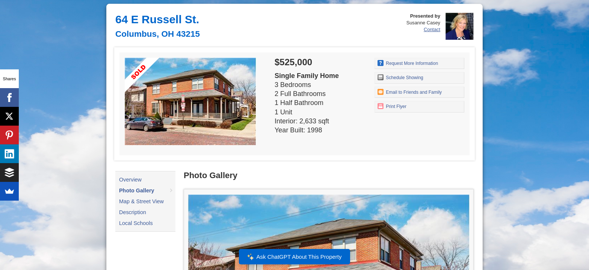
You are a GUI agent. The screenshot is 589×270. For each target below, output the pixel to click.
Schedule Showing (400, 77)
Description (132, 212)
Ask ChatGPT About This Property (294, 257)
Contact (432, 29)
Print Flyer (392, 106)
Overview (130, 180)
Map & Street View (141, 201)
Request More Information (408, 63)
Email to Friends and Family (410, 92)
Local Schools (136, 223)
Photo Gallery (136, 191)
